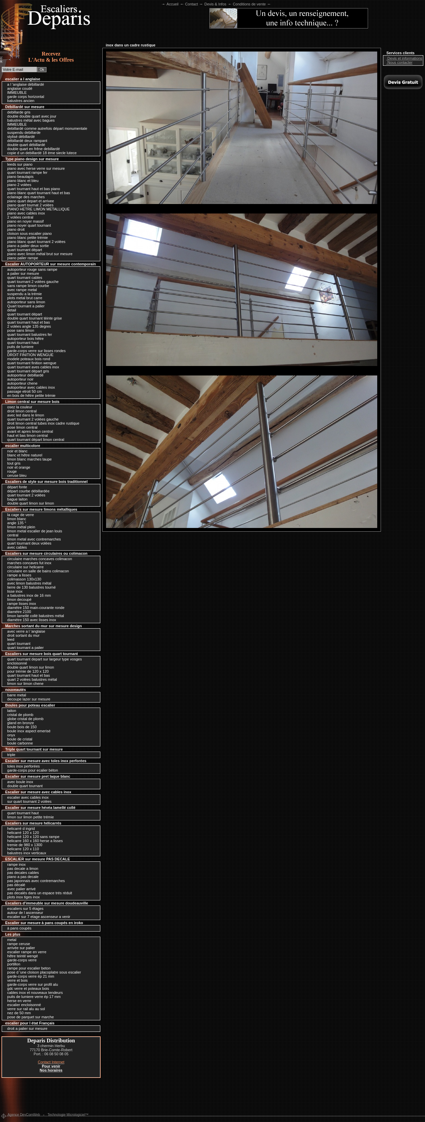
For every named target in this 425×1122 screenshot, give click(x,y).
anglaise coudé (18, 88)
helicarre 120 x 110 (21, 849)
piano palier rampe (21, 258)
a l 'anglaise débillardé (24, 84)
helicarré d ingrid (19, 829)
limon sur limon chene (23, 683)
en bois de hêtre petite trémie (30, 395)
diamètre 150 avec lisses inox (30, 620)
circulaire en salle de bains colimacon (36, 571)
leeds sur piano (18, 164)
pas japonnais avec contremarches (34, 881)
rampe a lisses (17, 575)
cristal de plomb (18, 715)
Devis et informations (403, 58)
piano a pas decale (21, 877)
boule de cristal (18, 739)
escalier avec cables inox (26, 797)
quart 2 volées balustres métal (30, 679)
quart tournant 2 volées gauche (31, 282)
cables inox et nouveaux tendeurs (33, 993)
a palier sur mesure (21, 273)
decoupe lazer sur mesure (27, 699)
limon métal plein (19, 527)
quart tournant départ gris (26, 371)
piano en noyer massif (24, 221)
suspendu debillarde (22, 132)
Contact (191, 4)
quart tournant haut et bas (27, 322)
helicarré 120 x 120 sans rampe (31, 837)
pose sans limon (19, 330)
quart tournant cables (23, 278)
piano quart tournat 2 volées (28, 205)
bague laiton (15, 499)
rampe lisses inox (20, 603)
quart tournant (17, 643)
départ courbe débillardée (26, 491)
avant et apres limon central (28, 431)
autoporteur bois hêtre (24, 338)
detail (10, 310)
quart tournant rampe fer (25, 172)
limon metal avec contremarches (32, 539)
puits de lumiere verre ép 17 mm (32, 997)
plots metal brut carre (23, 298)
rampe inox (14, 864)
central (11, 535)
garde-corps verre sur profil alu (31, 984)
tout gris (12, 463)
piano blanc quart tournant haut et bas (37, 193)
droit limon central (20, 411)
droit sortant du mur (21, 635)
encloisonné (15, 663)
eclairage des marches (24, 197)
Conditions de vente (249, 4)
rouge (10, 471)
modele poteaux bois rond (27, 359)
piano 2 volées (17, 185)
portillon (12, 964)
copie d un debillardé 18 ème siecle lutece (40, 153)
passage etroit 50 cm (23, 391)
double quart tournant (23, 786)
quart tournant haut (21, 343)
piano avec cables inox (24, 213)
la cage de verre (19, 515)
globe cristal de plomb (23, 719)
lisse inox (13, 591)
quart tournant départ (23, 250)
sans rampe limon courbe (26, 286)
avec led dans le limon (24, 415)
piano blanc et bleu (21, 181)
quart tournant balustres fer (28, 334)
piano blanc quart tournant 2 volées (34, 242)
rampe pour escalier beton (27, 968)
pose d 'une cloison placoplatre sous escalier (42, 972)
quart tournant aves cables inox (31, 367)
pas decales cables (21, 873)
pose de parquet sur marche (29, 1017)
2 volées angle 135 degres (27, 326)
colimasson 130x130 (22, 579)
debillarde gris (17, 112)
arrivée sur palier (19, 948)
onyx (9, 735)
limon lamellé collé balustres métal (34, 616)
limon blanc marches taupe (28, 459)
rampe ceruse (17, 944)
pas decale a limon (21, 868)
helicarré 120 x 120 (21, 833)
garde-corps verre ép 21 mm (29, 976)
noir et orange (17, 467)
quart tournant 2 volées (24, 495)
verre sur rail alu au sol (24, 1009)
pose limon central (20, 427)
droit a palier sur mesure (25, 1028)
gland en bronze (19, 723)
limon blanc (15, 519)
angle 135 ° (15, 523)
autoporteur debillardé (23, 375)
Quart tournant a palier (24, 306)
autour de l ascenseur (23, 913)
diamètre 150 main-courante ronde (34, 608)
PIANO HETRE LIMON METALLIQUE (36, 209)
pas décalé (14, 885)
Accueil (173, 4)
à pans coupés (18, 928)
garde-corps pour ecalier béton (31, 770)
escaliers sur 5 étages (23, 908)
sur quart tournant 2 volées (28, 801)
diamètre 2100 (17, 612)
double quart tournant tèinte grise (33, 318)
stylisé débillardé (19, 137)
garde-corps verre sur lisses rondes (34, 351)
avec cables (15, 547)
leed (9, 639)
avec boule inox (18, 782)
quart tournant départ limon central (34, 439)
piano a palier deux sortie (26, 246)
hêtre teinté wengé (21, 956)
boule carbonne (18, 743)
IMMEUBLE (15, 92)
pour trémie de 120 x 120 (26, 671)
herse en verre (17, 1001)
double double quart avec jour (30, 116)
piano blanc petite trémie (26, 238)
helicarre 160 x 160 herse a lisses (33, 841)
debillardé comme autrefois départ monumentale (45, 128)
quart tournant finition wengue (30, 363)
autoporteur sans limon (24, 302)
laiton (10, 711)
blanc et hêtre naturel (23, 455)
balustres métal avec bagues (29, 120)
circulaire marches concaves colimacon (38, 559)
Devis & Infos (215, 4)
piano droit (14, 229)
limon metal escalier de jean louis (33, 531)
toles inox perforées (22, 766)
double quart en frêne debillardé (32, 149)
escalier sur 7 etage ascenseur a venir (37, 917)
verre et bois (16, 980)
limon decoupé (18, 599)
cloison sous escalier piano (28, 233)
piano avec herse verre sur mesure (34, 168)
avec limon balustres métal (27, 583)
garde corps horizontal (24, 97)
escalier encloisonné (22, 1005)
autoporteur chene (20, 383)
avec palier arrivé (20, 889)
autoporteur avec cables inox (29, 387)
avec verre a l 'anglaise (24, 631)
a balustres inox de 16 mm (27, 595)
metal (10, 940)
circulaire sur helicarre (24, 567)
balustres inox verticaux (25, 853)
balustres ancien (19, 101)
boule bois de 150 (20, 727)
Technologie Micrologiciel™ (67, 1115)
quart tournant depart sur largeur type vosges (43, 659)
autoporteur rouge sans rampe (30, 269)
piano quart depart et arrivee (29, 201)
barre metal (15, 695)
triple (9, 755)
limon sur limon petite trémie (29, 817)
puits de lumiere (19, 347)
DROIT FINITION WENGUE (29, 355)
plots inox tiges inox (22, 897)
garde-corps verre (20, 960)
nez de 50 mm (17, 1013)
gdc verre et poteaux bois (26, 988)
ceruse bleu (15, 475)
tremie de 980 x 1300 (23, 845)
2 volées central (18, 217)
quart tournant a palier (24, 648)
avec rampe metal (20, 290)
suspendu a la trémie (23, 294)
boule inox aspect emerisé (27, 731)
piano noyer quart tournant (27, 225)
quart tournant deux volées (27, 543)
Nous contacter (398, 62)
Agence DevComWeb (23, 1115)
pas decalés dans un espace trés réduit (38, 893)
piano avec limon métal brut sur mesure (38, 254)
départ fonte (15, 487)
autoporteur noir (19, 379)
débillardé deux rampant (25, 141)
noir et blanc (15, 451)
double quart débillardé (24, 145)
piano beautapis (19, 177)
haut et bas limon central (26, 435)
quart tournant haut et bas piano (32, 189)
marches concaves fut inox (27, 563)
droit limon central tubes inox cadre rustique (41, 423)
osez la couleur (18, 407)
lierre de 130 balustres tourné (30, 587)
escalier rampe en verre (25, 952)
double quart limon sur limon (29, 503)
